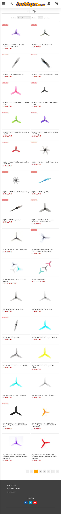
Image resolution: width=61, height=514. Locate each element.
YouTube (35, 502)
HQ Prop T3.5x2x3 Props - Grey (42, 44)
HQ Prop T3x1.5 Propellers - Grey (13, 74)
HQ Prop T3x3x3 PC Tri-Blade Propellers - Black (45, 103)
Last (57, 471)
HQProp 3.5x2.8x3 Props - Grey (42, 309)
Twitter (30, 502)
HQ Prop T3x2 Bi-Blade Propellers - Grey (45, 74)
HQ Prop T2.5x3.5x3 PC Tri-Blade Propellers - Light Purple (13, 45)
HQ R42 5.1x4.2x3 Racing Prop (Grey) (15, 249)
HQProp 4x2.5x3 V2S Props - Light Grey (15, 365)
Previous (27, 471)
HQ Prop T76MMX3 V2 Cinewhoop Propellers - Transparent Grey (43, 220)
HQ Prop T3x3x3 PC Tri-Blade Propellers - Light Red (16, 163)
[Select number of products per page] (40, 17)
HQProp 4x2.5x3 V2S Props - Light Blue (44, 337)
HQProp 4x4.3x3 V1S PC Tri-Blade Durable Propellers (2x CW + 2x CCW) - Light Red (44, 456)
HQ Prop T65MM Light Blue (40, 192)
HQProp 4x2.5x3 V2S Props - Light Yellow (43, 366)
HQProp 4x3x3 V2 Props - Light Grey (43, 395)
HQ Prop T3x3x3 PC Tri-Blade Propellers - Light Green (16, 133)
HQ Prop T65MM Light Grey (11, 220)
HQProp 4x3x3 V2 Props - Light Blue (14, 395)
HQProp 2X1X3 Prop (38, 279)
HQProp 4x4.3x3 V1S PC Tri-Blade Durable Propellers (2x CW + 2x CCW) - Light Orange (44, 424)
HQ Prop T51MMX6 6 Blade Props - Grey (45, 162)
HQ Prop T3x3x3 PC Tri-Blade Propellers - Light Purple (45, 133)
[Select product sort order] (24, 17)
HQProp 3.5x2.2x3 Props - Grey (13, 309)
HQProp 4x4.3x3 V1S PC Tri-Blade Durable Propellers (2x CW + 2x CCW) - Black (15, 424)
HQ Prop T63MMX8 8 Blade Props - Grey (16, 192)
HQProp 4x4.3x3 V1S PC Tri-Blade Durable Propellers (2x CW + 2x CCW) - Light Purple (15, 456)
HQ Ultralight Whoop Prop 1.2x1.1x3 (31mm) (14, 280)
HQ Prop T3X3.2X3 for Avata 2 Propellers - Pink (16, 103)
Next (53, 471)
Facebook (26, 502)
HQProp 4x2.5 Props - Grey (11, 337)
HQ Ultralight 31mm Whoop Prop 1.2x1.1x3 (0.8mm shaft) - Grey (42, 250)
